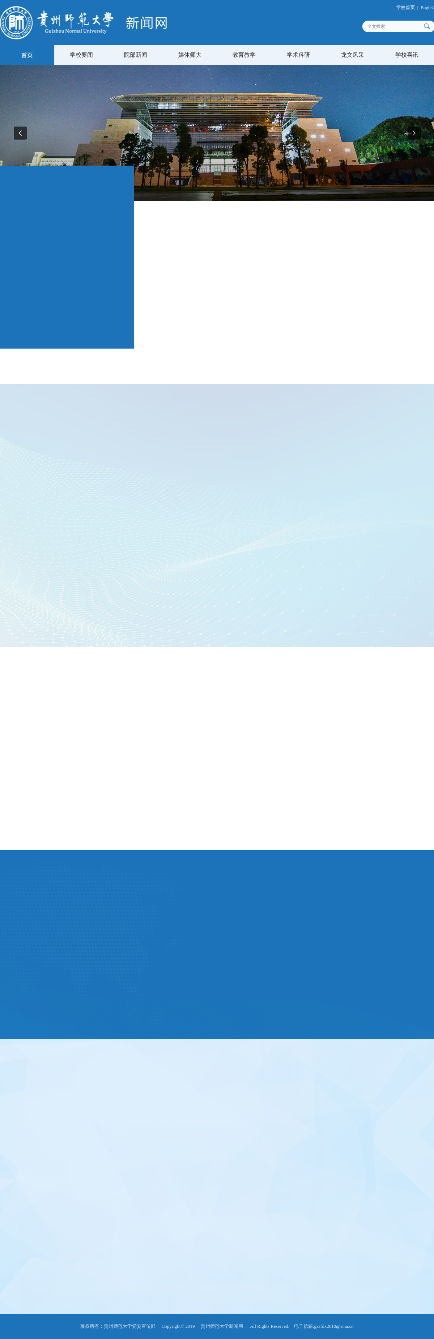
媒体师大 (189, 55)
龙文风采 (352, 55)
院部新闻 (135, 55)
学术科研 (298, 55)
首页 (27, 55)
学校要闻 (81, 55)
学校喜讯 (406, 55)
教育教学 (244, 55)
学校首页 (409, 7)
